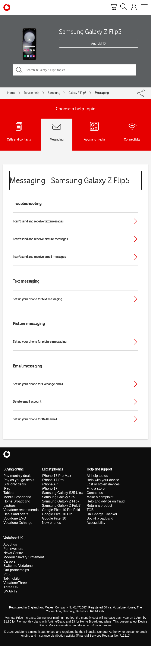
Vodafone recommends (21, 510)
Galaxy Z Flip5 (77, 93)
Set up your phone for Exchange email (38, 384)
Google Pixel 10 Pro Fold (61, 510)
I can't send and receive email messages (39, 257)
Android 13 (98, 43)
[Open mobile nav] (144, 7)
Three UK (10, 587)
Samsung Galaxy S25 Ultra (62, 493)
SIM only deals (14, 484)
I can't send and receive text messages (38, 221)
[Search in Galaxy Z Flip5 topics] (74, 69)
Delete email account (27, 402)
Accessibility (96, 522)
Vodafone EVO (14, 518)
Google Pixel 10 (54, 518)
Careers (9, 561)
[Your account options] (133, 7)
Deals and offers (15, 514)
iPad (6, 488)
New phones (51, 522)
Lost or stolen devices (103, 484)
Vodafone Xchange (17, 522)
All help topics (97, 476)
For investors (13, 548)
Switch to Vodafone (18, 566)
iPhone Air (50, 484)
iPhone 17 (49, 488)
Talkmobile (11, 578)
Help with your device (103, 480)
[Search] (123, 7)
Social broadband (100, 518)
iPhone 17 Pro (53, 480)
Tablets (8, 493)
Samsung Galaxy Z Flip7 (60, 501)
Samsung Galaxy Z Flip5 (90, 31)
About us (10, 544)
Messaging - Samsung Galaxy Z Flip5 (70, 180)
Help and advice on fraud (106, 501)
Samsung (54, 93)
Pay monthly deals (17, 476)
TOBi (90, 510)
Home (11, 93)
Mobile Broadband (17, 497)
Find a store (96, 488)
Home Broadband (16, 501)
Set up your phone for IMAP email (35, 419)
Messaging (102, 93)
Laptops (9, 505)
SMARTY (10, 591)
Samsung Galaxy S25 (58, 497)
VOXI (7, 574)
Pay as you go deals (18, 480)
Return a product (99, 505)
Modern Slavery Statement (23, 557)
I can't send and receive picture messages (40, 239)
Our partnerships (16, 570)
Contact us (95, 493)
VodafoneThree (15, 583)
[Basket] (113, 7)
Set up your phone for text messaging (37, 299)
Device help (32, 93)
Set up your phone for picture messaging (39, 342)
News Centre (13, 553)
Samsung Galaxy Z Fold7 (61, 505)
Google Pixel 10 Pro (57, 514)
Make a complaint (100, 497)
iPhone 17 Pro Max (56, 476)
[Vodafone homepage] (6, 7)
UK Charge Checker (102, 514)
